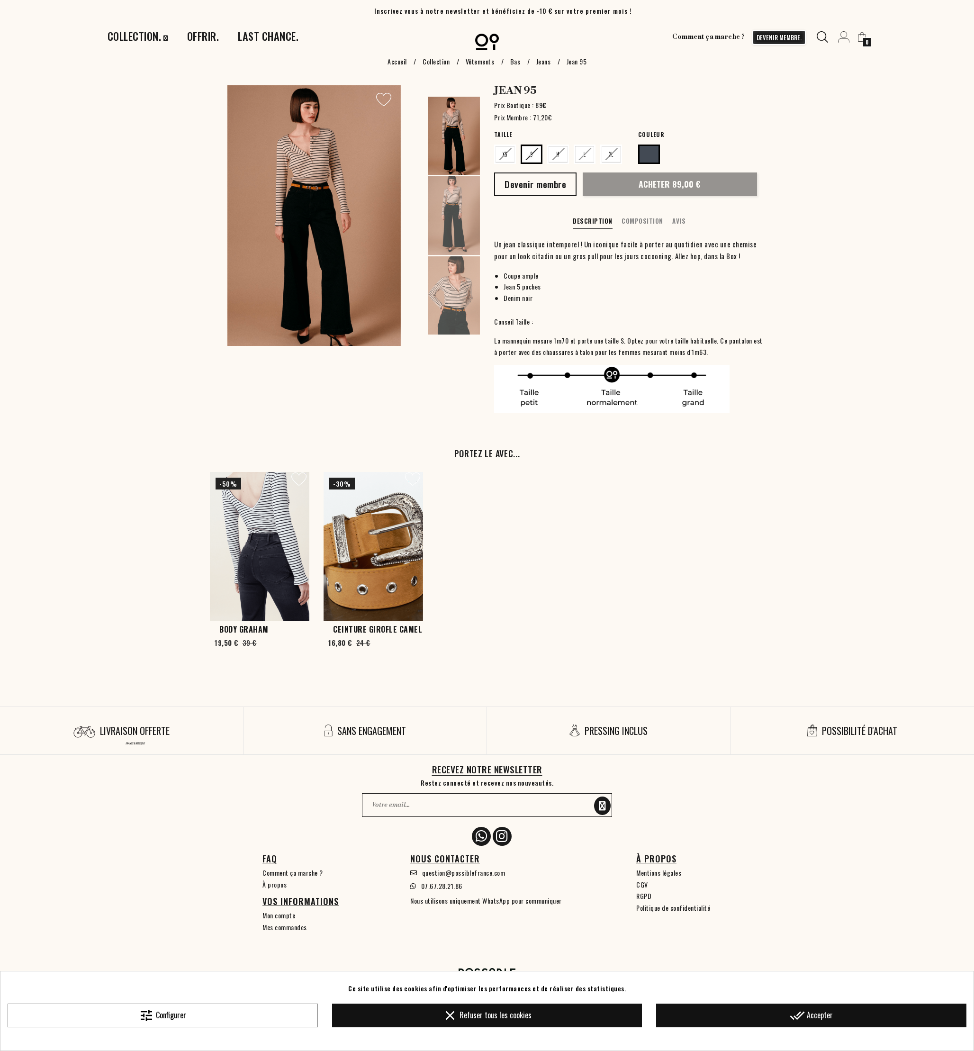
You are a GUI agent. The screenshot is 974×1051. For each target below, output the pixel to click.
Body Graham (244, 629)
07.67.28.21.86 (441, 886)
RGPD (643, 896)
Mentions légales (658, 873)
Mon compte (278, 915)
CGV (642, 884)
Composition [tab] (642, 221)
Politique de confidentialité (673, 908)
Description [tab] (593, 221)
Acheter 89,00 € (670, 184)
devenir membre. (779, 37)
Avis (678, 221)
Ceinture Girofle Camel (377, 629)
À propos (274, 884)
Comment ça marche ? (708, 37)
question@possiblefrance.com (463, 873)
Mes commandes (284, 927)
